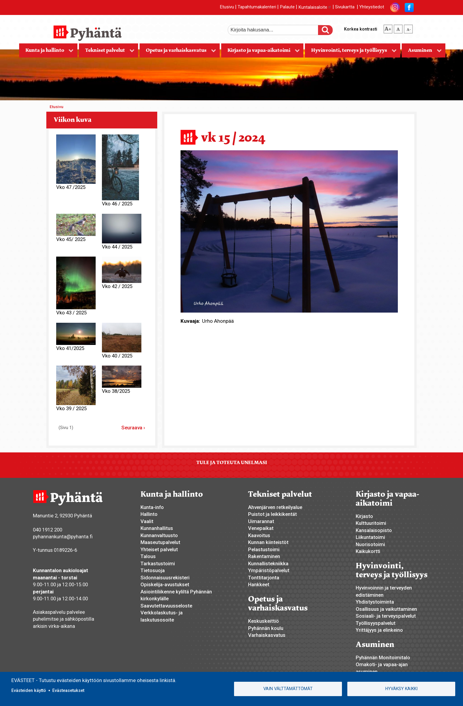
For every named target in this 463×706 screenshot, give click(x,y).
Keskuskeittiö (263, 621)
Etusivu (227, 7)
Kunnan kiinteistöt (268, 542)
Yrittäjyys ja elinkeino (379, 630)
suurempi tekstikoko (387, 28)
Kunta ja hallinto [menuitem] (46, 52)
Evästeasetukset (68, 690)
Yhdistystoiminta (375, 602)
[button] (289, 231)
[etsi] (277, 30)
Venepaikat (260, 528)
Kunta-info (152, 507)
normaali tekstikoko (398, 28)
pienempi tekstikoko (408, 28)
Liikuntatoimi (370, 537)
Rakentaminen (264, 556)
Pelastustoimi (263, 549)
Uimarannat (261, 521)
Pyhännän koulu (265, 628)
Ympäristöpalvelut (268, 570)
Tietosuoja (152, 570)
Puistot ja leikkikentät (272, 514)
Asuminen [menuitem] (422, 52)
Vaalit (146, 521)
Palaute (287, 7)
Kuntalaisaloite (314, 7)
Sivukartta (344, 7)
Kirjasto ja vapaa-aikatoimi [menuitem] (260, 52)
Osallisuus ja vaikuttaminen (386, 609)
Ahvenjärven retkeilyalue (275, 507)
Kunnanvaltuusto (159, 535)
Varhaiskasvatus (266, 635)
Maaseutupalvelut (160, 542)
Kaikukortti (368, 551)
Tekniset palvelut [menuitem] (107, 52)
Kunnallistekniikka (268, 563)
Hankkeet (258, 584)
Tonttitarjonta (263, 578)
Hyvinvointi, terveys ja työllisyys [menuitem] (351, 52)
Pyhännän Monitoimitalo (383, 657)
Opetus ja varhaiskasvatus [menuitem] (178, 52)
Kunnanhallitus (156, 528)
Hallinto (149, 514)
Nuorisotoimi (370, 544)
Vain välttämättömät (288, 688)
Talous (148, 556)
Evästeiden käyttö (28, 690)
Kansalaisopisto (374, 530)
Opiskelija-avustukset (164, 584)
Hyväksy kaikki (401, 688)
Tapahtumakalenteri (257, 7)
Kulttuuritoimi (371, 523)
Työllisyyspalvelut (375, 623)
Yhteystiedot (371, 7)
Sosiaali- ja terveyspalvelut (386, 616)
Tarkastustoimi (157, 563)
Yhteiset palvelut (159, 549)
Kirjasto (364, 516)
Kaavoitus (259, 535)
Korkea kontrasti (360, 29)
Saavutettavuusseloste (166, 606)
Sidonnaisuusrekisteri (165, 578)
